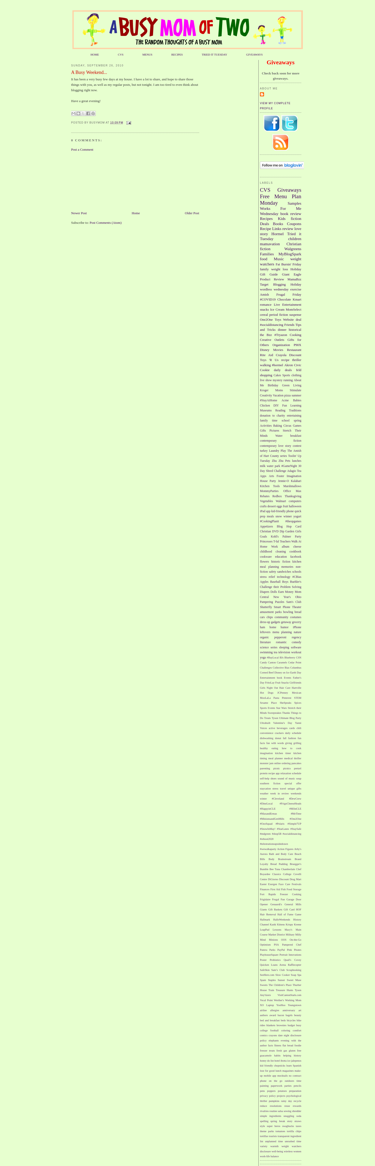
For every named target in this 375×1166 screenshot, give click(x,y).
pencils (297, 1085)
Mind (263, 939)
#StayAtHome (268, 400)
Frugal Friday (288, 294)
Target (264, 284)
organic (264, 637)
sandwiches (284, 571)
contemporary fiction (280, 440)
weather (264, 793)
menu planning (282, 632)
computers (295, 501)
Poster (263, 959)
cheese (297, 546)
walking (265, 365)
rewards (297, 1105)
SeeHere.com (267, 974)
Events (287, 677)
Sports (286, 375)
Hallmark (265, 919)
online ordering (282, 763)
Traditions (295, 410)
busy (298, 1025)
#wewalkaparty (268, 849)
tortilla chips (294, 1131)
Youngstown (294, 1005)
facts (270, 1045)
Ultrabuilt (265, 723)
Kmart (297, 299)
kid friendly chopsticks (272, 1065)
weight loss (279, 269)
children (294, 238)
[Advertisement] (97, 181)
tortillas (264, 1136)
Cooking (295, 335)
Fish (283, 889)
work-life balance (269, 1156)
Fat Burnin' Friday (288, 264)
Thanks (286, 712)
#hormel (277, 365)
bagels (289, 1015)
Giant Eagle (291, 274)
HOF (298, 909)
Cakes (277, 375)
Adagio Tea (294, 471)
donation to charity (272, 415)
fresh (279, 1050)
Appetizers (266, 526)
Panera (263, 949)
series (274, 647)
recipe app (274, 773)
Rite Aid (266, 355)
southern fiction (270, 783)
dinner (282, 330)
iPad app (265, 511)
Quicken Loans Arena (273, 964)
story (289, 1121)
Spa (299, 974)
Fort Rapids (268, 894)
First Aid (275, 889)
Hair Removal (268, 914)
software (296, 647)
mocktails (282, 1075)
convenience (266, 733)
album (285, 546)
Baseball (275, 582)
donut (278, 738)
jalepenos (296, 1060)
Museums (266, 410)
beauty (297, 1015)
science (264, 647)
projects (281, 1095)
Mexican (296, 692)
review (287, 228)
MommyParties (269, 491)
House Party (268, 481)
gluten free (295, 1050)
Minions (273, 939)
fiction (296, 218)
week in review (279, 793)
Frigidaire (265, 899)
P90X (297, 345)
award (272, 1015)
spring (297, 420)
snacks (264, 309)
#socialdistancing (271, 325)
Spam (263, 980)
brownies (281, 1025)
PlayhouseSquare (269, 954)
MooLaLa (265, 697)
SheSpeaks (285, 702)
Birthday (273, 385)
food (263, 259)
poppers (271, 1091)
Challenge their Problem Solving (280, 587)
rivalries (264, 1111)
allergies (274, 1010)
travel (283, 788)
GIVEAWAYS (254, 54)
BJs (281, 657)
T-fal (276, 541)
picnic (276, 768)
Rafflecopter (294, 964)
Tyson (275, 718)
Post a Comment (82, 149)
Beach (298, 854)
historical (295, 330)
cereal (264, 315)
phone (290, 511)
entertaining (294, 415)
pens (262, 1091)
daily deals (283, 370)
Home (136, 213)
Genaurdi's (276, 904)
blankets (270, 1025)
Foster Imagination (288, 476)
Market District (276, 934)
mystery (277, 380)
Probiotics (275, 959)
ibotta (284, 1060)
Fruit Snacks (282, 682)
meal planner (275, 758)
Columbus (295, 667)
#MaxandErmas (268, 813)
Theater (296, 607)
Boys (285, 582)
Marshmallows (292, 486)
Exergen (272, 884)
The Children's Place (279, 985)
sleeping (284, 647)
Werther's (279, 1000)
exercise (295, 289)
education (281, 556)
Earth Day (295, 672)
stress (275, 788)
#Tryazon (280, 335)
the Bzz (266, 335)
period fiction (278, 315)
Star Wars (281, 708)
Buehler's (295, 582)
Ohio (298, 597)
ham (262, 627)
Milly (298, 934)
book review (290, 213)
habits (277, 1055)
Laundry (274, 450)
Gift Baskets (275, 909)
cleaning (281, 551)
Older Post (192, 213)
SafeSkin (265, 970)
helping (287, 1055)
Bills (262, 859)
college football (269, 1030)
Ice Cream (277, 309)
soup (298, 778)
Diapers (264, 592)
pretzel (297, 768)
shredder (296, 1111)
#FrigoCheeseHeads (290, 803)
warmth (274, 1146)
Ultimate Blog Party (290, 718)
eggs (279, 506)
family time (269, 420)
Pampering (266, 602)
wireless (288, 1151)
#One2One (295, 818)
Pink (289, 949)
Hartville (296, 687)
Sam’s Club (278, 970)
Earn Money (286, 592)
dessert (271, 506)
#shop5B (276, 833)
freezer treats (267, 1050)
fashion (292, 738)
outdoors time (293, 1080)
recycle (297, 1101)
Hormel (277, 234)
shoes (273, 778)
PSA (276, 944)
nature (297, 632)
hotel (277, 1060)
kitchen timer (283, 753)
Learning (295, 405)
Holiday (295, 284)
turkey (264, 450)
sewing (287, 1111)
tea (276, 652)
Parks (272, 949)
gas (285, 1050)
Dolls (274, 592)
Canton (272, 662)
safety (272, 571)
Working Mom (293, 1000)
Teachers (285, 541)
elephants (274, 1040)
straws (297, 1121)
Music (279, 259)
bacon (281, 1015)
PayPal (281, 949)
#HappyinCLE (268, 808)
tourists (273, 1136)
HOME (95, 54)
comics (263, 1035)
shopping (266, 375)
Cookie (265, 370)
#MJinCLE (295, 808)
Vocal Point (266, 1000)
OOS (284, 939)
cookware (266, 556)
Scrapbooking (293, 970)
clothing (296, 375)
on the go (275, 1080)
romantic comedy (288, 642)
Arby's (297, 849)
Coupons (294, 223)
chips (269, 617)
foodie (297, 1045)
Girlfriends (295, 682)
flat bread (287, 1045)
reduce (263, 1105)
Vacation (278, 395)
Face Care (284, 884)
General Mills (292, 904)
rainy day (286, 1101)
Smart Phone (282, 607)
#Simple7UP (294, 823)
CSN (298, 657)
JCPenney (282, 692)
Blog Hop (284, 526)
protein (263, 773)
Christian (265, 531)
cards (292, 728)
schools (296, 571)
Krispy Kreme (293, 924)
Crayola (281, 355)
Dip (282, 531)
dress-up (265, 622)
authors (264, 1015)
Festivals (296, 884)
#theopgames (293, 521)
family (264, 269)
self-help (264, 778)
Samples (294, 203)
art (299, 1010)
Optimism (265, 944)
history (297, 1055)
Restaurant (294, 350)
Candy (263, 662)
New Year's (282, 597)
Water (279, 436)
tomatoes (280, 1131)
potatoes (282, 1091)
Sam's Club (293, 602)
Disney (264, 350)
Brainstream (284, 859)
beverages (282, 728)
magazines (288, 1070)
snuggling (288, 1116)
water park (273, 466)
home (272, 627)
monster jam (266, 763)
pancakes (296, 763)
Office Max (292, 491)
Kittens (281, 924)
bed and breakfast (270, 1020)
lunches (296, 461)
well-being (277, 1151)
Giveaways (289, 190)
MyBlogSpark (290, 254)
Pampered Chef (291, 944)
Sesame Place (268, 702)
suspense (295, 315)
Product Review (272, 279)
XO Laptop (267, 1005)
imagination (266, 753)
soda (298, 1116)
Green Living (291, 385)
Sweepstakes (274, 712)
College (287, 874)
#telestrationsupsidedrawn (274, 843)
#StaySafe (295, 828)
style (262, 1126)
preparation (295, 1091)
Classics (276, 874)
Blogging (279, 284)
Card (298, 526)
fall (285, 738)
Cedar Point (294, 662)
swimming (266, 652)
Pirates (297, 949)
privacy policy (268, 1095)
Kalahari (296, 481)
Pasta (276, 697)
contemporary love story (275, 446)
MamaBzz (294, 279)
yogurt (298, 516)
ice (288, 1060)
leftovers (265, 632)
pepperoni (280, 637)
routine (273, 1111)
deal (298, 319)
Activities (266, 425)
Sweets (263, 985)
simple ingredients (270, 1116)
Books (278, 223)
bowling (288, 612)
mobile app (270, 1075)
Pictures (274, 430)
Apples (264, 582)
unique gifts (294, 788)
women (297, 1151)
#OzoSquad (266, 823)
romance (266, 304)
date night (283, 1035)
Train (271, 990)
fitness (277, 1045)
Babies (297, 400)
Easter (263, 884)
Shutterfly (266, 607)
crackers (279, 733)
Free (264, 196)
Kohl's (275, 536)
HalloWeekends (281, 919)
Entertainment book (271, 677)
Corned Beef (267, 672)
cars (262, 617)
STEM (297, 697)
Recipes (266, 218)
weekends (296, 793)
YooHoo (281, 1005)
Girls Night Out (269, 687)
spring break (278, 1121)
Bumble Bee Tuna (270, 869)
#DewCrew (295, 798)
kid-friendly (278, 511)
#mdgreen (265, 833)
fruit (285, 506)
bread (298, 612)
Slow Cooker (282, 974)
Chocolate (284, 299)
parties (288, 1085)
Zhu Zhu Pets (281, 461)
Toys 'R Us (269, 360)
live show (266, 380)
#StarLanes (283, 828)
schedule (296, 773)
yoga (263, 657)
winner (287, 516)
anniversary (289, 1010)
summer (296, 395)
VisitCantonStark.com (289, 995)
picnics (287, 768)
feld (298, 370)
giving (288, 743)
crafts (263, 506)
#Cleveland (278, 798)
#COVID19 (268, 299)
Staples (272, 980)
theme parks (267, 1131)
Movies (278, 350)
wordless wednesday (274, 289)
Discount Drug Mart (290, 879)
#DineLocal (266, 803)
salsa (280, 1111)
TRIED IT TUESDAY (214, 54)
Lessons (277, 929)
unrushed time (293, 1141)
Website (288, 319)
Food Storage (294, 889)
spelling (264, 1121)
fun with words (275, 743)
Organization (281, 345)
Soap (293, 974)
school (286, 420)
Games (297, 425)
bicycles (291, 1020)
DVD (275, 531)
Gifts (263, 430)
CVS (121, 54)
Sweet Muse (294, 980)
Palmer (286, 536)
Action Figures (285, 849)
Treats (267, 718)
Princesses (266, 541)
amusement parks (271, 612)
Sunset (281, 980)
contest (297, 446)
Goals (263, 536)
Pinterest (286, 697)
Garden (289, 531)
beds (283, 1020)
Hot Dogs (266, 692)
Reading (280, 410)
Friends (289, 325)
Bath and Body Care (281, 854)
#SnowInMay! (267, 828)
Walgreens (292, 249)
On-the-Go (295, 939)
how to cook (291, 748)
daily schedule (293, 733)
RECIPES (177, 54)
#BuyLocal (273, 657)
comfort (297, 1030)
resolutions (276, 1105)
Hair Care (284, 687)
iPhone (297, 627)
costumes (296, 617)
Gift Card (289, 909)
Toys (278, 319)
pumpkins (274, 1101)
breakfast (295, 436)
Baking (277, 425)
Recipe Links (270, 228)
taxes (298, 1126)
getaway (286, 622)
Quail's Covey (292, 959)
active (272, 728)
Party (298, 536)
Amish (264, 294)
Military (290, 934)
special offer (292, 783)
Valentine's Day (282, 723)
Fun (284, 405)
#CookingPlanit (269, 521)
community (281, 617)
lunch (278, 1070)
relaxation (285, 773)
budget (291, 1025)
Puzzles (279, 602)
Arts (271, 476)
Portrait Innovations (290, 954)
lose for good (267, 1070)
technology (283, 577)
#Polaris (280, 823)
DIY (276, 405)
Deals (264, 223)
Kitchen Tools (270, 486)
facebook (295, 556)
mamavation (270, 244)
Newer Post (79, 213)
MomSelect (293, 309)
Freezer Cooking (290, 894)
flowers (264, 561)
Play (283, 450)
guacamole (266, 1055)
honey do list (267, 1060)
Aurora (263, 854)
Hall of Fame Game (289, 914)
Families (267, 254)
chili (299, 728)
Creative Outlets (272, 340)
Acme (285, 400)
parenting (265, 768)
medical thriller (292, 758)
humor (285, 627)
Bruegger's (295, 864)
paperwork (276, 1085)
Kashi (273, 924)
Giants (263, 909)
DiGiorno (273, 879)
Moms (279, 390)
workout (296, 652)
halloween (295, 506)
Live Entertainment (287, 304)
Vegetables (266, 501)
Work (274, 546)
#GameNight (289, 466)
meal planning (269, 567)
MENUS (147, 54)
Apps (263, 476)
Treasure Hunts (284, 990)
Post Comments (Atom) (106, 223)
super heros (273, 1126)
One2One (266, 319)
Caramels (282, 662)
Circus (287, 425)
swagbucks (288, 1126)
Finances (264, 889)
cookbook (295, 551)
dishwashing (266, 738)
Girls (298, 531)
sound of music (286, 778)
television (284, 652)
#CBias (296, 577)
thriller (296, 360)
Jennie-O (283, 481)
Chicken (265, 405)
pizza (287, 395)
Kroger (264, 390)
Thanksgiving (293, 496)
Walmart (281, 501)
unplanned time (274, 1141)
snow (278, 516)
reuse (287, 1105)
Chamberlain (288, 869)
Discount (295, 355)
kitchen (296, 561)
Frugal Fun (278, 899)
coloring (285, 1030)
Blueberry (289, 657)
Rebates (264, 496)
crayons (273, 1035)
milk (262, 466)
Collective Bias (281, 667)
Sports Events (267, 708)
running (288, 380)
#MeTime (296, 813)
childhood (266, 551)
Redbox (277, 496)
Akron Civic (292, 365)
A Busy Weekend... (89, 72)
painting (264, 1085)
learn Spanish (293, 1065)
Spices (297, 702)
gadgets (275, 622)
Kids (282, 218)
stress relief (267, 577)
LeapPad (264, 929)
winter (263, 798)
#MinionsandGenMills (272, 818)
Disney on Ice (281, 672)
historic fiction (280, 561)
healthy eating (269, 748)
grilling (297, 743)
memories (287, 567)
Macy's (288, 929)
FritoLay (269, 682)
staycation (265, 788)
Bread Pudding (279, 864)
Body (272, 859)
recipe (285, 360)
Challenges (266, 667)
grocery (296, 622)
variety (263, 1146)
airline (263, 1010)
